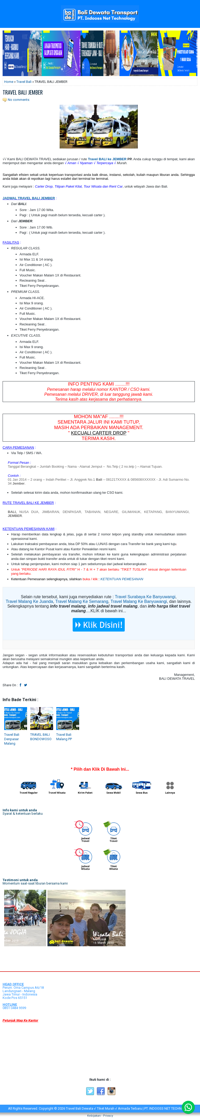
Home (8, 82)
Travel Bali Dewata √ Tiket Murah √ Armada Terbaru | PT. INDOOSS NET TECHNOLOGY (129, 1108)
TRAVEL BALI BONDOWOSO (41, 737)
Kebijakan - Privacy (100, 1115)
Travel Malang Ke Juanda (29, 601)
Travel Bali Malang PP (64, 737)
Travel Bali (24, 82)
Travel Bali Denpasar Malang (11, 739)
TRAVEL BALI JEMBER (23, 92)
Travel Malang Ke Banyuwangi (138, 601)
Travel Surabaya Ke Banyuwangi (145, 597)
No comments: (19, 100)
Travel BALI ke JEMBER (107, 159)
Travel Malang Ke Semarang (81, 601)
